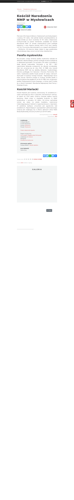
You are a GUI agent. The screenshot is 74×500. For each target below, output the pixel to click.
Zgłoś (55, 114)
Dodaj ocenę (38, 159)
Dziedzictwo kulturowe (26, 140)
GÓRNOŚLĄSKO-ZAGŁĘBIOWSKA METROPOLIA (28, 1)
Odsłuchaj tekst (50, 27)
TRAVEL (45, 1)
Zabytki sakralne (33, 145)
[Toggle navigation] (51, 1)
